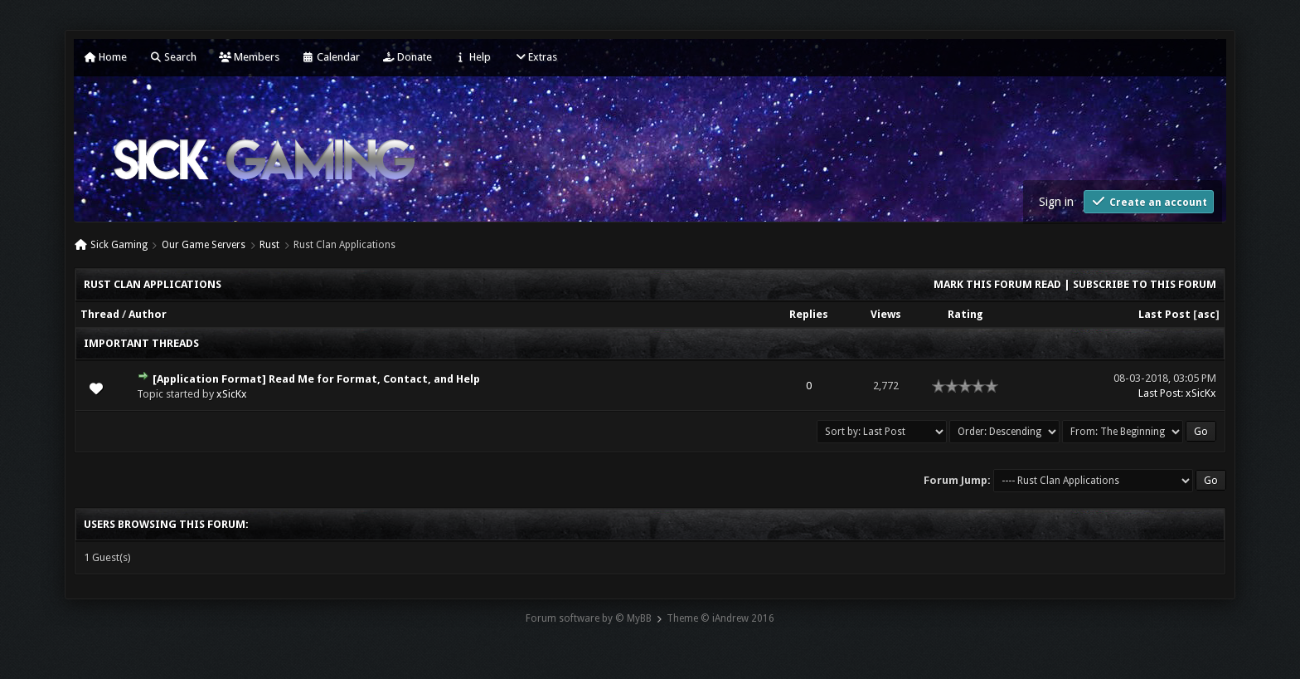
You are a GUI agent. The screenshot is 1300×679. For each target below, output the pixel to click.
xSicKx (231, 394)
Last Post (1164, 314)
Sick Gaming (119, 245)
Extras (535, 57)
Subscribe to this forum (1144, 284)
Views (886, 314)
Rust (269, 245)
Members (249, 57)
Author (148, 314)
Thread (99, 314)
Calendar (331, 57)
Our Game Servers (203, 245)
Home (105, 57)
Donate (407, 57)
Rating (965, 314)
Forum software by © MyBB (589, 618)
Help (472, 57)
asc (1206, 314)
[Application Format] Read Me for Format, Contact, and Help (316, 379)
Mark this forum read (997, 284)
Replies (808, 314)
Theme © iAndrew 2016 (720, 618)
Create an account (1148, 201)
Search (172, 57)
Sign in (1056, 201)
